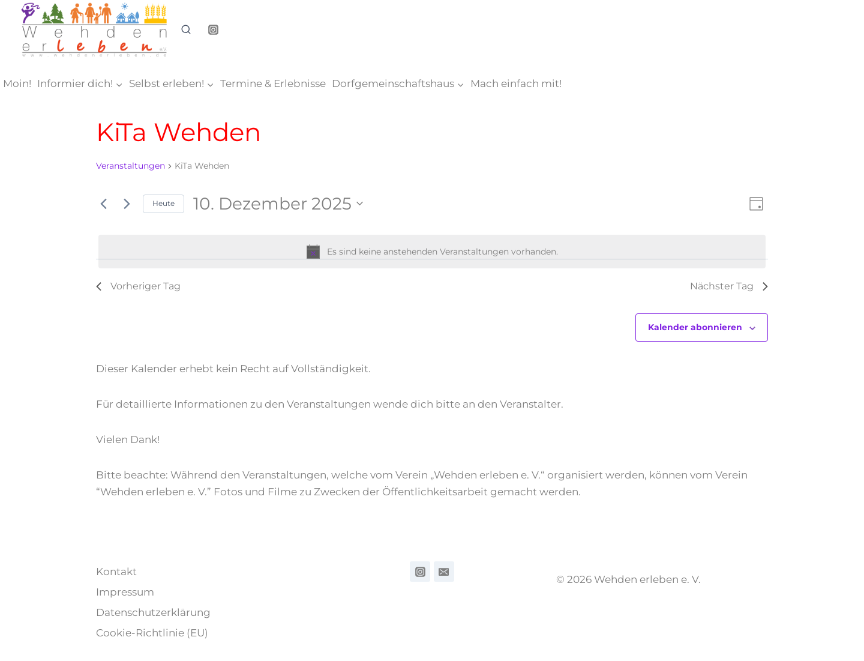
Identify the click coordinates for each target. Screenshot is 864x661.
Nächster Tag (729, 286)
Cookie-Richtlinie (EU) (152, 633)
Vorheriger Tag (138, 286)
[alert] (432, 251)
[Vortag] (103, 203)
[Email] (444, 571)
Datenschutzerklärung (153, 612)
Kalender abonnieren (695, 327)
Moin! (17, 83)
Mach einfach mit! (516, 83)
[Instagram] (213, 30)
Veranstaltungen (130, 165)
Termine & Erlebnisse (273, 83)
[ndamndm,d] (420, 571)
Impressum (125, 592)
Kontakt (116, 572)
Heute (163, 203)
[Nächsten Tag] (126, 203)
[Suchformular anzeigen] (186, 30)
